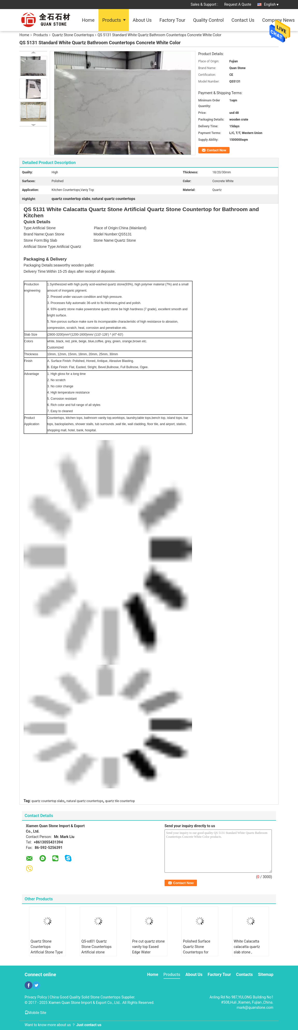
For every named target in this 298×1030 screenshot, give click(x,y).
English (271, 4)
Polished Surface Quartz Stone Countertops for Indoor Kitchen (196, 949)
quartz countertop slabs (48, 801)
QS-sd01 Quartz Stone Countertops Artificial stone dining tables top (96, 949)
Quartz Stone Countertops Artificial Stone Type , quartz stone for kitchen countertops (47, 952)
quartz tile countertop (120, 801)
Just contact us (88, 1025)
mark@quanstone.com (255, 1007)
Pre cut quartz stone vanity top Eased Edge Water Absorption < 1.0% (148, 949)
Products (111, 20)
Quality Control (208, 20)
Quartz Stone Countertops (73, 35)
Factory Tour (172, 20)
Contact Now (216, 150)
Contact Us (242, 20)
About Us (142, 20)
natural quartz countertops (84, 801)
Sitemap (265, 974)
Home (88, 20)
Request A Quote (237, 4)
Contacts (244, 974)
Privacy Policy (36, 997)
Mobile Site (35, 1013)
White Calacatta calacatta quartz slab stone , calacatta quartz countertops (247, 952)
